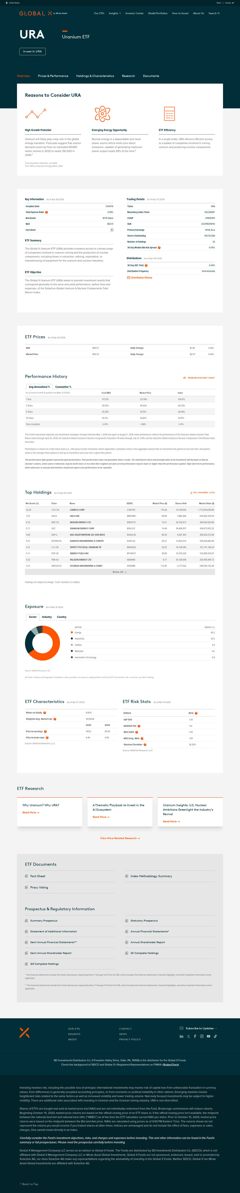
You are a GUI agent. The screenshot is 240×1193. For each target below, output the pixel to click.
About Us (198, 13)
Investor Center (135, 13)
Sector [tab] (33, 617)
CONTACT (125, 1028)
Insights (115, 13)
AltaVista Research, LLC (41, 670)
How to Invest (180, 13)
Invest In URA (32, 51)
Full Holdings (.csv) (204, 492)
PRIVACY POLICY (130, 1039)
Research (128, 76)
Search (213, 13)
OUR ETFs (74, 1028)
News (219, 3)
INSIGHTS (74, 1034)
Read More (29, 812)
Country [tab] (61, 617)
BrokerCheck (171, 1064)
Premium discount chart (199, 378)
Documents (151, 76)
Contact (228, 3)
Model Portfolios (158, 13)
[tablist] (120, 387)
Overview (23, 76)
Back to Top (30, 1184)
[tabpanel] (120, 408)
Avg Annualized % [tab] (39, 387)
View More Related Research (118, 838)
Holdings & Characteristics (95, 76)
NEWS (123, 1034)
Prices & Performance (53, 76)
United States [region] (14, 3)
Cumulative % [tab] (63, 387)
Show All (121, 572)
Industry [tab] (47, 617)
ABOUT (72, 1039)
